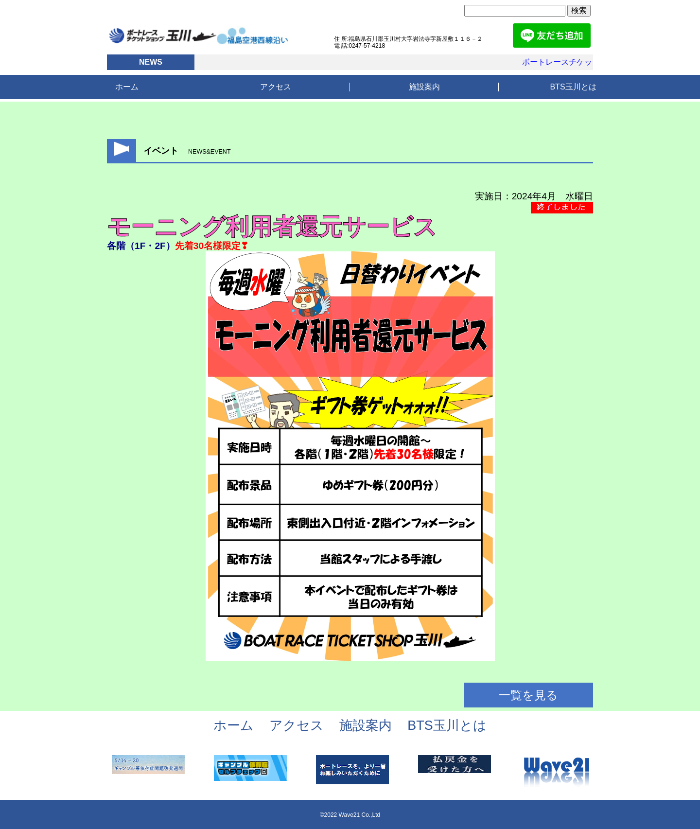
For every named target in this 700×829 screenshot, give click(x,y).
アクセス (275, 87)
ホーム (127, 87)
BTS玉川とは (573, 87)
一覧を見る (528, 695)
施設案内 (424, 87)
